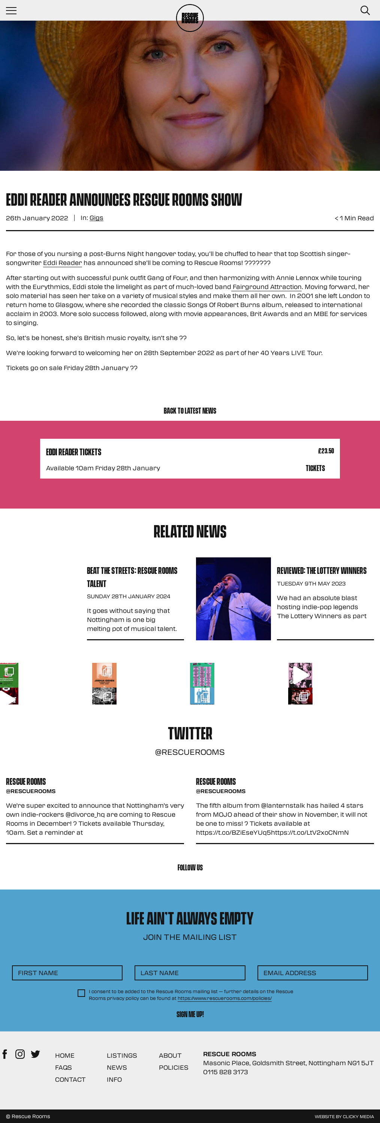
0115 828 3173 (225, 1071)
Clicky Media (358, 1116)
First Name (38, 972)
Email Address (289, 972)
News (117, 1067)
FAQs (63, 1067)
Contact (70, 1079)
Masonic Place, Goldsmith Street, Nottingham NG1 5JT (288, 1062)
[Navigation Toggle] (15, 11)
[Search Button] (365, 11)
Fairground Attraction (266, 286)
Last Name (160, 972)
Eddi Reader (62, 262)
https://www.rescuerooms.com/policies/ (225, 998)
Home (65, 1055)
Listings (122, 1055)
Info (114, 1079)
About (170, 1055)
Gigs (96, 218)
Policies (174, 1067)
